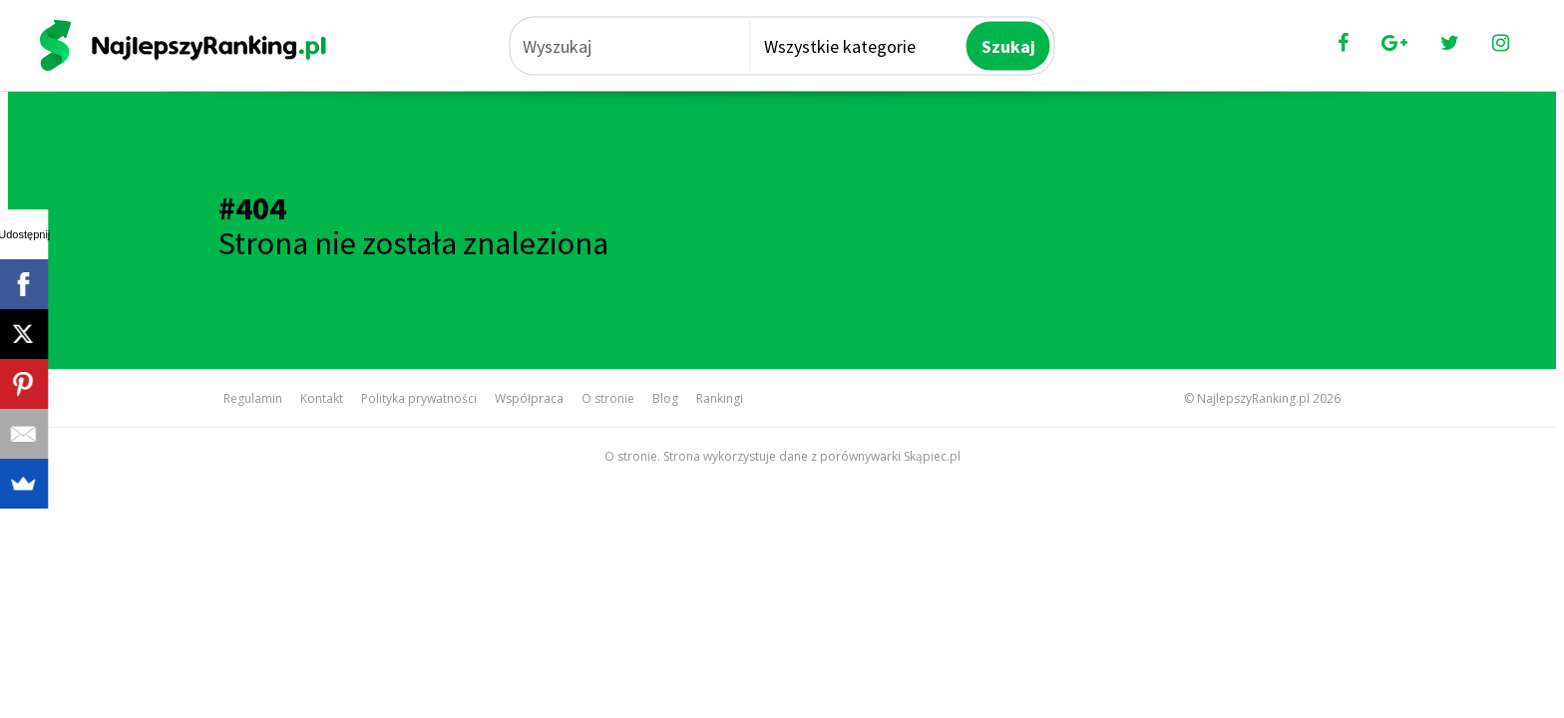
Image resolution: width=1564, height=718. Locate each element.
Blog (665, 398)
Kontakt (321, 398)
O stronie (608, 398)
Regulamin (252, 398)
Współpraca (529, 398)
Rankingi (719, 398)
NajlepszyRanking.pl (1253, 398)
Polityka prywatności (419, 398)
